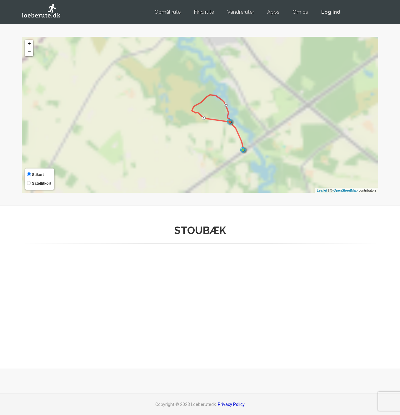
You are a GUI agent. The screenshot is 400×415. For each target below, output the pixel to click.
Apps (273, 12)
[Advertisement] (322, 304)
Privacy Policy (231, 404)
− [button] (29, 52)
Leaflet (322, 190)
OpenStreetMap (345, 190)
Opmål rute (167, 12)
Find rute (204, 12)
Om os (300, 12)
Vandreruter (240, 12)
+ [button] (29, 44)
